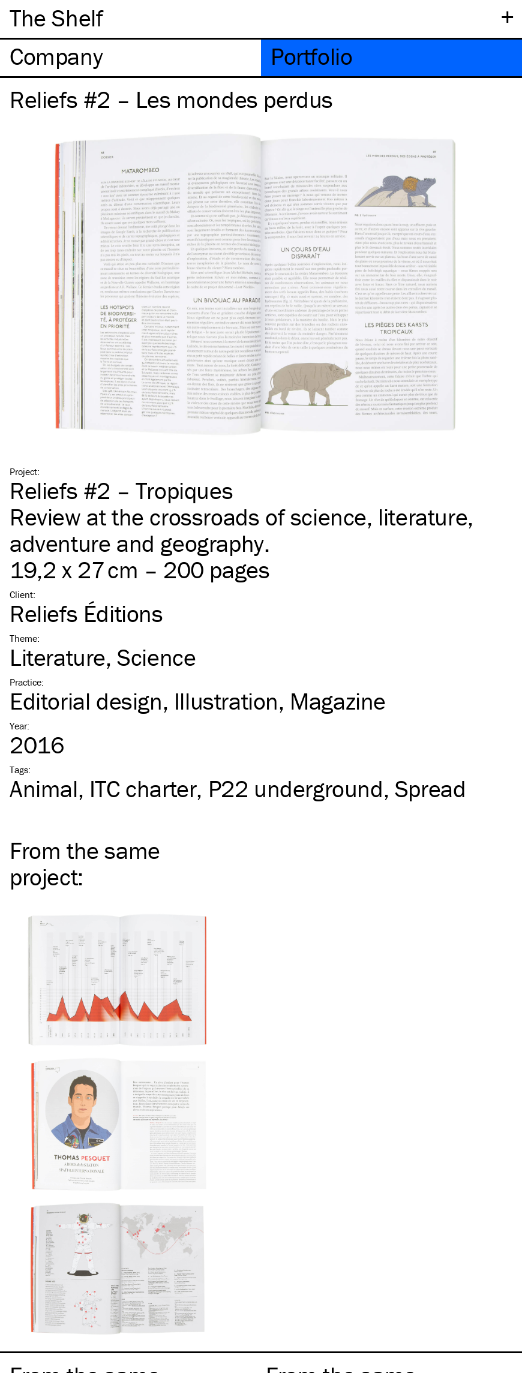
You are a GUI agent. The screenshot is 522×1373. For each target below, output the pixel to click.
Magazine (338, 701)
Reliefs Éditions (86, 613)
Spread (430, 788)
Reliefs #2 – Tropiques (121, 490)
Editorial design (86, 701)
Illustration (226, 701)
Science (156, 657)
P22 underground (295, 788)
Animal (44, 788)
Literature (58, 657)
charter (143, 788)
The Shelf (56, 17)
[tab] (130, 58)
